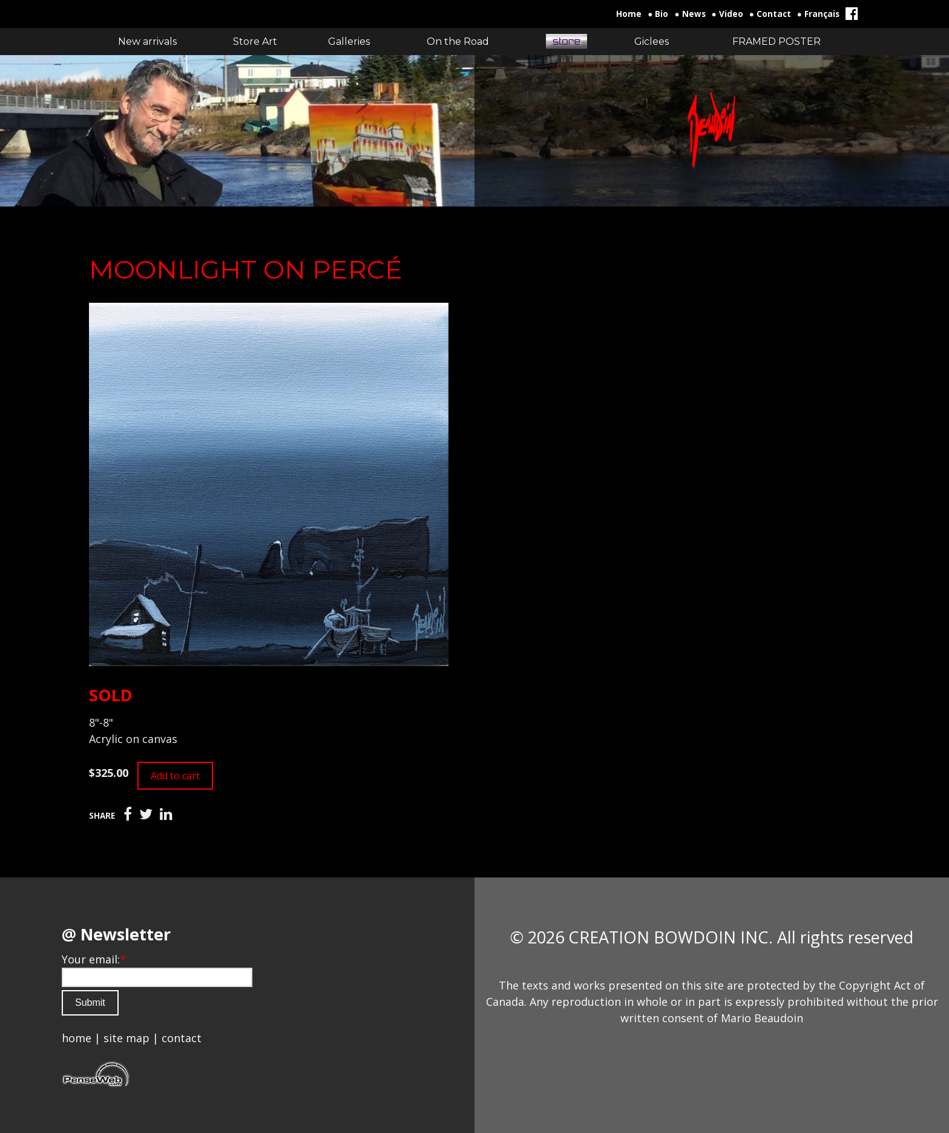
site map (126, 1038)
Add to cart (175, 775)
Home (629, 13)
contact (182, 1038)
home (76, 1038)
